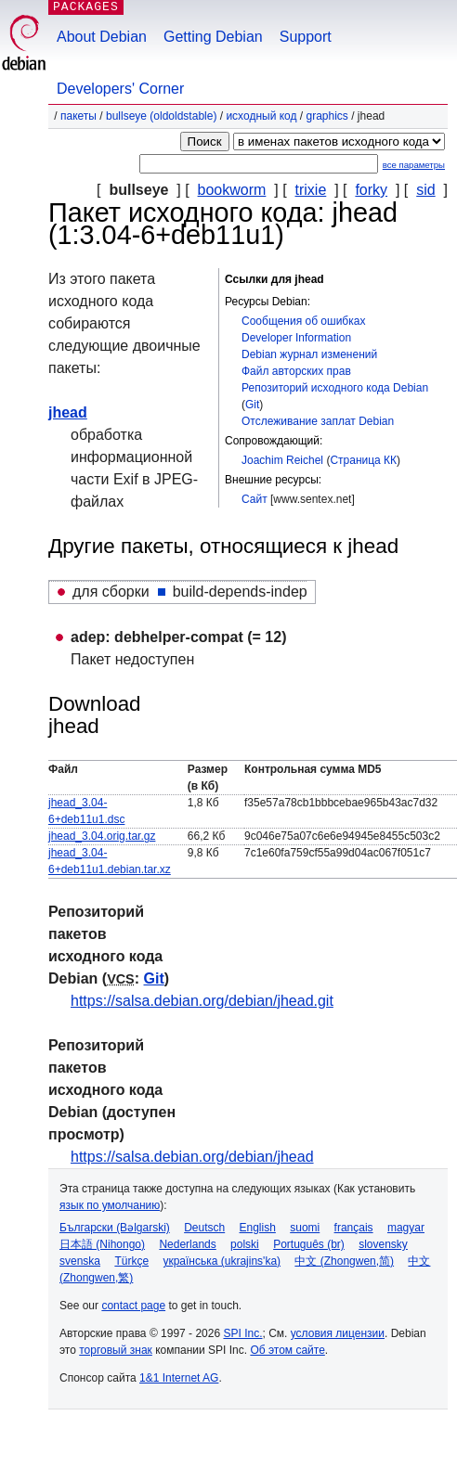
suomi (305, 1227)
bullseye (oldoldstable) (161, 115)
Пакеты (78, 115)
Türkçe (131, 1261)
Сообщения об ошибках (303, 321)
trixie (311, 190)
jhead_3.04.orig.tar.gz (101, 836)
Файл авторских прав (296, 371)
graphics (327, 115)
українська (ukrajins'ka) (222, 1261)
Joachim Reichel (282, 460)
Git (252, 404)
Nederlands (187, 1244)
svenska (79, 1261)
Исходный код (261, 115)
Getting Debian (213, 37)
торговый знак (115, 1350)
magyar (405, 1227)
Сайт (255, 499)
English (258, 1227)
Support (306, 37)
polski (244, 1244)
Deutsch (204, 1227)
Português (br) (309, 1244)
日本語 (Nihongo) (102, 1244)
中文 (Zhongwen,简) (344, 1261)
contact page (133, 1305)
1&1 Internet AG (178, 1377)
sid (425, 190)
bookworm (232, 190)
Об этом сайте (287, 1350)
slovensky (383, 1244)
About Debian (102, 37)
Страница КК (363, 460)
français (353, 1227)
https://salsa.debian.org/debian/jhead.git (202, 1001)
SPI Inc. (242, 1333)
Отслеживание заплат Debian (318, 421)
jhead (67, 412)
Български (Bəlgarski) (114, 1227)
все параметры (414, 165)
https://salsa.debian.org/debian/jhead (192, 1157)
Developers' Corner (120, 89)
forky (371, 190)
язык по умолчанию (109, 1205)
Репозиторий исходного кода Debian (335, 387)
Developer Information (296, 337)
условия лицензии (338, 1333)
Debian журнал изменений (309, 354)
